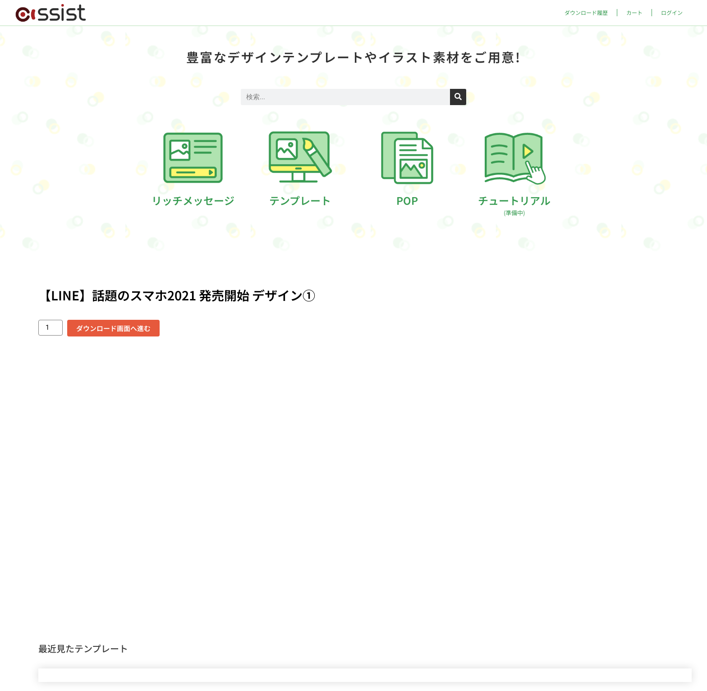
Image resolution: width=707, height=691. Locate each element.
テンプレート (300, 200)
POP (407, 200)
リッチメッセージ (193, 200)
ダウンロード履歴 (586, 12)
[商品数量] (50, 328)
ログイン (672, 12)
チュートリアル (514, 205)
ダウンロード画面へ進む (113, 328)
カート (634, 12)
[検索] (458, 97)
